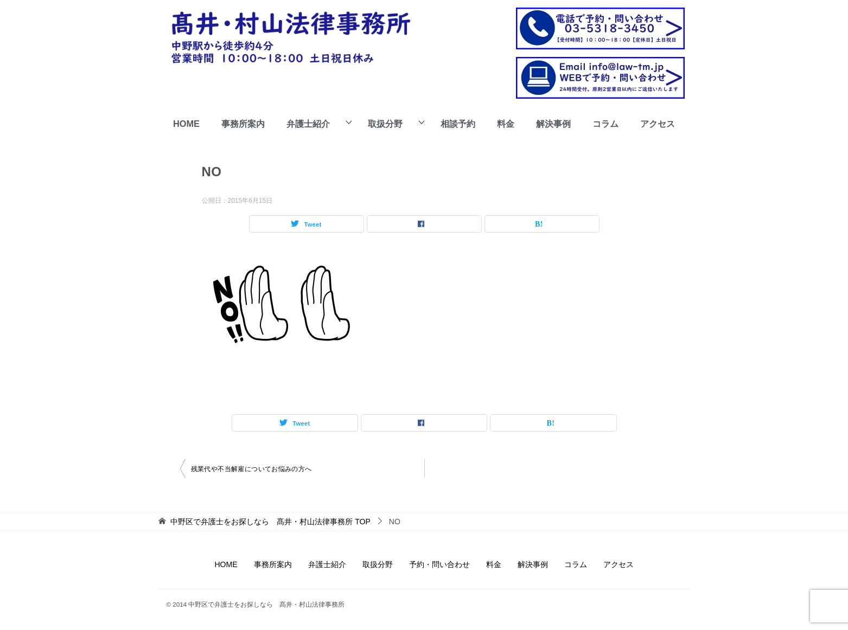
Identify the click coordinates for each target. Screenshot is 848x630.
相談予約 (458, 123)
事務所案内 (243, 123)
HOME (186, 123)
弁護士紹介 (308, 123)
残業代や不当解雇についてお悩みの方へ (251, 469)
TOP (270, 521)
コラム (605, 123)
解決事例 (553, 123)
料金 (505, 123)
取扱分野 (385, 123)
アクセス (657, 123)
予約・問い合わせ (439, 564)
